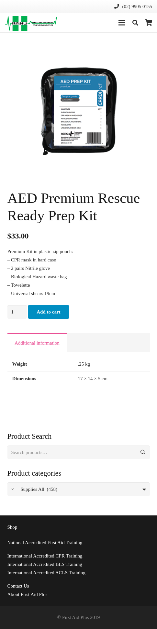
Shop (12, 527)
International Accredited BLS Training (44, 564)
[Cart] (149, 22)
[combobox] (78, 489)
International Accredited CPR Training (45, 555)
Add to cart (48, 311)
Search (143, 452)
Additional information (37, 343)
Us (18, 586)
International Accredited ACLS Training (46, 572)
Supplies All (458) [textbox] (34, 489)
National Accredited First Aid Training (45, 542)
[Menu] (122, 23)
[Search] (135, 22)
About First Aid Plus (27, 594)
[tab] (37, 342)
